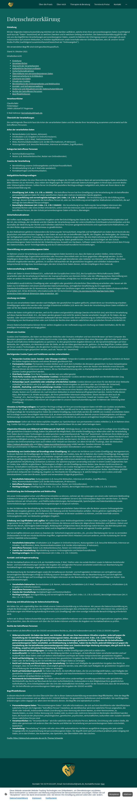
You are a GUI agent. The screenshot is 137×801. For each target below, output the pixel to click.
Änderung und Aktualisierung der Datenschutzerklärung (37, 89)
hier (103, 784)
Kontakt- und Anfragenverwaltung (27, 86)
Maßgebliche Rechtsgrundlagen (26, 68)
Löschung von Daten (21, 78)
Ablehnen (128, 794)
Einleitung (16, 60)
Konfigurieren (51, 798)
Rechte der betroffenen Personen (27, 91)
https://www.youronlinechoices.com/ (54, 444)
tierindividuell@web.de (31, 113)
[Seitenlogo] (11, 4)
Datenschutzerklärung (19, 798)
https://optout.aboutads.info (20, 444)
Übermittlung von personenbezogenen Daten (32, 73)
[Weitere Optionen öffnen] (126, 4)
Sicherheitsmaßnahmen (23, 71)
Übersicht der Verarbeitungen (25, 66)
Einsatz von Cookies (21, 81)
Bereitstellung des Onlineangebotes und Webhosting (36, 83)
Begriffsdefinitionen (21, 94)
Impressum (36, 798)
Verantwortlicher (19, 63)
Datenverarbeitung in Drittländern (27, 76)
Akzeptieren (114, 794)
